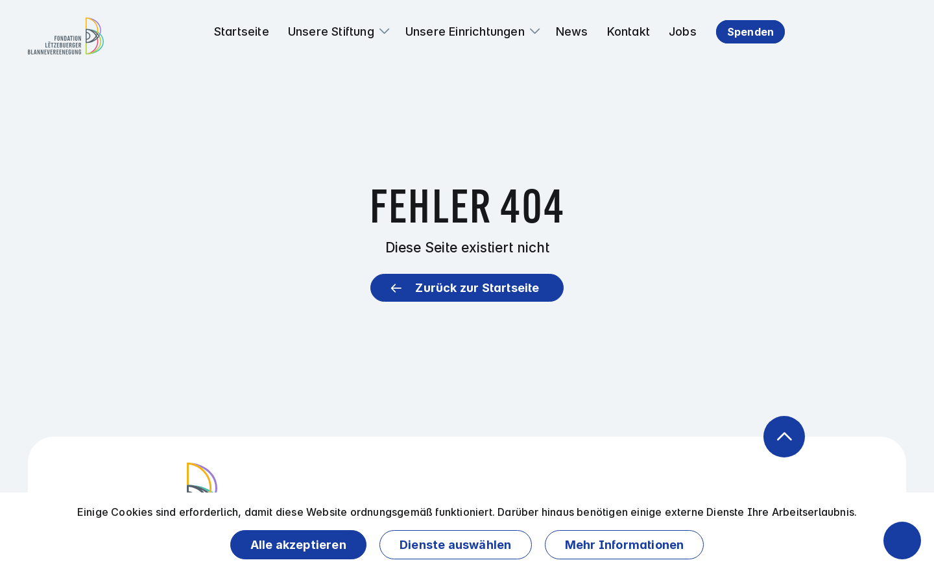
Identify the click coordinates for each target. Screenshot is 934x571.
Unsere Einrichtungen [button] (465, 31)
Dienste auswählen (455, 545)
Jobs (683, 31)
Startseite (241, 31)
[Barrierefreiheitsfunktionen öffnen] (902, 540)
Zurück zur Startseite (477, 288)
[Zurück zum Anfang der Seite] (784, 436)
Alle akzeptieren (298, 545)
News (572, 31)
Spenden (750, 31)
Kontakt (628, 31)
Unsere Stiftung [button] (331, 31)
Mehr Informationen (624, 545)
